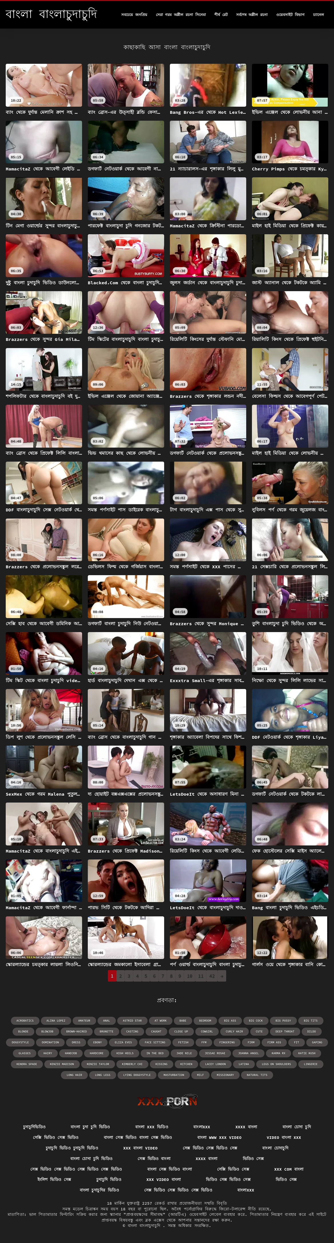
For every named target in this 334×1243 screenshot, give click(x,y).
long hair (74, 1075)
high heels (125, 1053)
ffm (203, 1042)
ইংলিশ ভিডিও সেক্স (54, 1179)
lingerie (311, 1064)
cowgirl (207, 1031)
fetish (183, 1042)
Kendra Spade (27, 1064)
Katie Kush (306, 1053)
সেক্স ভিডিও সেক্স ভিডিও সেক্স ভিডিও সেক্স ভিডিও (76, 1169)
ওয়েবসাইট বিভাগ (290, 14)
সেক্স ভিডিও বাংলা (154, 1158)
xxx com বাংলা (289, 1169)
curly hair (234, 1031)
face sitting (155, 1042)
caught (156, 1031)
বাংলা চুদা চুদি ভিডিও (90, 1126)
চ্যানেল (318, 14)
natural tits (257, 1075)
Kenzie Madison (62, 1064)
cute (259, 1031)
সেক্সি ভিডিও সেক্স (233, 1169)
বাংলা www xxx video (219, 1137)
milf (200, 1075)
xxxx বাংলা (246, 1126)
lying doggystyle (137, 1075)
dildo (311, 1031)
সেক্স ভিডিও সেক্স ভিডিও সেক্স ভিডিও (178, 1190)
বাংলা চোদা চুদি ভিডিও (91, 1158)
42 (212, 976)
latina (244, 1064)
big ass (230, 1020)
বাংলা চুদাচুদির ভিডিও (99, 1190)
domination (50, 1042)
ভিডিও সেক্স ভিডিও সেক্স (228, 1179)
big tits (311, 1020)
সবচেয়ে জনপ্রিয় (134, 14)
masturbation (174, 1075)
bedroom (205, 1020)
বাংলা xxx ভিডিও (151, 1126)
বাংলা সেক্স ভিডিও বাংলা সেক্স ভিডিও (138, 1137)
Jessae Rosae (215, 1053)
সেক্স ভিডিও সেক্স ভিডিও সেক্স (210, 1148)
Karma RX (278, 1053)
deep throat (285, 1031)
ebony (97, 1042)
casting (132, 1031)
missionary (225, 1075)
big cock (256, 1020)
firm (251, 1042)
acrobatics (25, 1020)
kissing (162, 1064)
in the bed (155, 1053)
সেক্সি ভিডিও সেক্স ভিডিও (56, 1137)
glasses (25, 1053)
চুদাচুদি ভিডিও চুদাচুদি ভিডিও (72, 1148)
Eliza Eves (123, 1042)
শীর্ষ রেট (221, 14)
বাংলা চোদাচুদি (275, 1148)
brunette (107, 1031)
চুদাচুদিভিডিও (34, 1126)
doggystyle (20, 1042)
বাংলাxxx (201, 1126)
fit (296, 1042)
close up (181, 1031)
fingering (227, 1042)
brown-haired (76, 1031)
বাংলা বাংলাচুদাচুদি (145, 1225)
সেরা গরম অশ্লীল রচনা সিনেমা (181, 14)
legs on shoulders (276, 1064)
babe (183, 1020)
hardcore (97, 1053)
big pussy (283, 1020)
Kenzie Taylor (98, 1064)
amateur (84, 1020)
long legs (102, 1075)
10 (189, 976)
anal (106, 1020)
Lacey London (215, 1064)
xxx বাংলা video (140, 1148)
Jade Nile (184, 1053)
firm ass (274, 1042)
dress (76, 1042)
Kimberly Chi (132, 1064)
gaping (317, 1042)
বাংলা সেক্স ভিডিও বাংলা (169, 1169)
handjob (71, 1053)
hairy (47, 1053)
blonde (23, 1031)
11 (201, 976)
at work (161, 1020)
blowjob (47, 1031)
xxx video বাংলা (163, 1179)
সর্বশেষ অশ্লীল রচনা (252, 14)
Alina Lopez (56, 1020)
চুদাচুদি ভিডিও (108, 1179)
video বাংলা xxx (284, 1137)
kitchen (186, 1064)
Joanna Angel (248, 1053)
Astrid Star (132, 1020)
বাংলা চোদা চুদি (297, 1126)
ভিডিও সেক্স (253, 1158)
